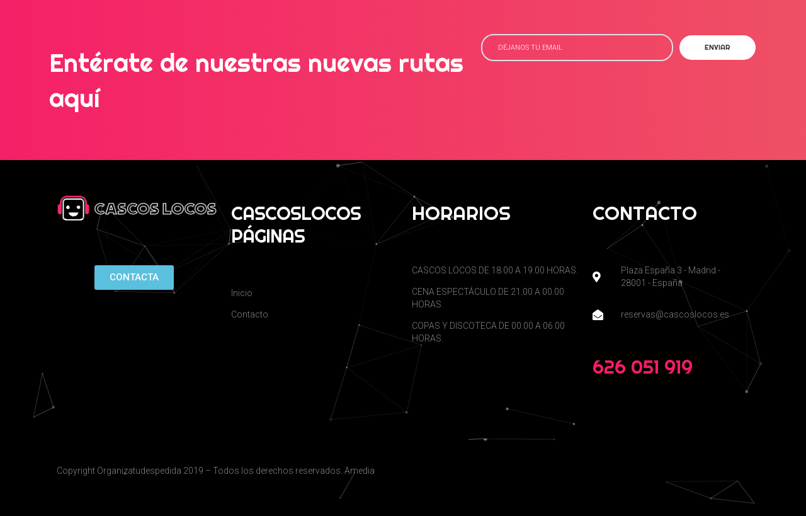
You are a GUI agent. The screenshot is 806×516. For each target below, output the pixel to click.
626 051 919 (643, 367)
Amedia (359, 471)
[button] (134, 277)
